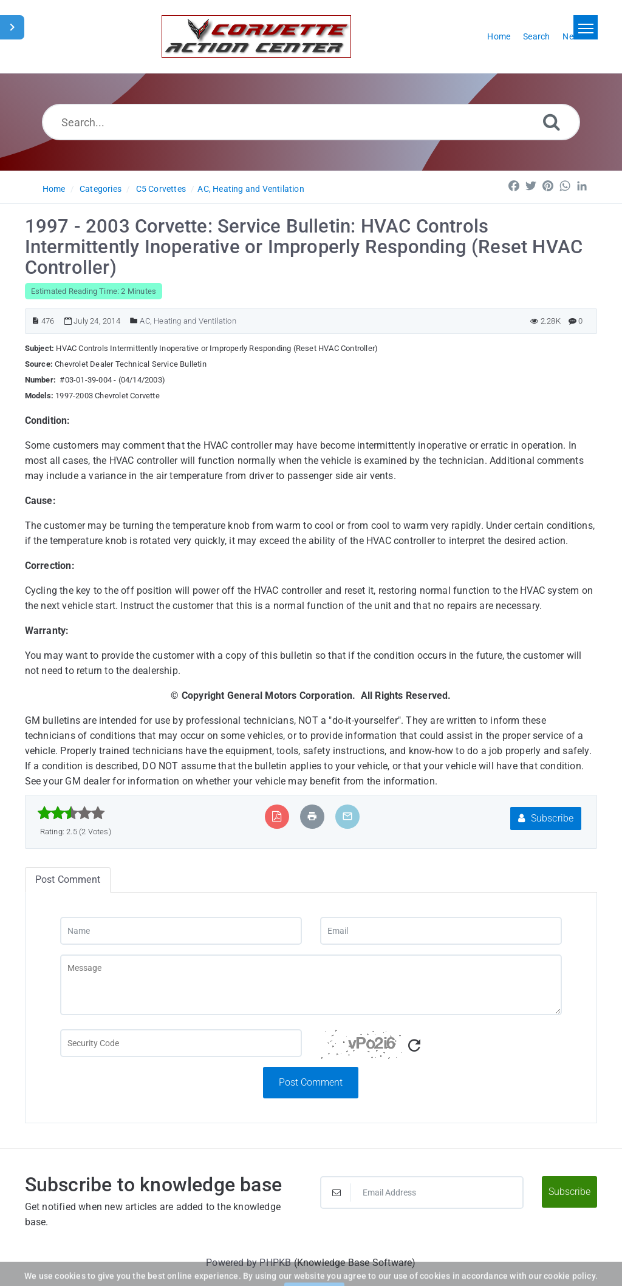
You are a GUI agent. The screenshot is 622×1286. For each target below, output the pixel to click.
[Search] (551, 121)
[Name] (181, 931)
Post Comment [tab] (67, 879)
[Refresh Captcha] (414, 1045)
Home (54, 189)
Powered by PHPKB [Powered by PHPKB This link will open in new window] (248, 1262)
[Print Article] (312, 816)
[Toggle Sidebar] (12, 27)
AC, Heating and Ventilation (250, 189)
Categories (100, 189)
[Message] (311, 984)
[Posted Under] (134, 321)
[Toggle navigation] (585, 27)
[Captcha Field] (181, 1043)
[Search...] (311, 122)
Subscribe (545, 818)
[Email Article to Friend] (347, 816)
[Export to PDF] (276, 816)
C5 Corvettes (161, 189)
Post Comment (311, 1082)
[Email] (441, 931)
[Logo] (256, 36)
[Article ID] (35, 321)
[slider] (71, 813)
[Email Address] (422, 1192)
